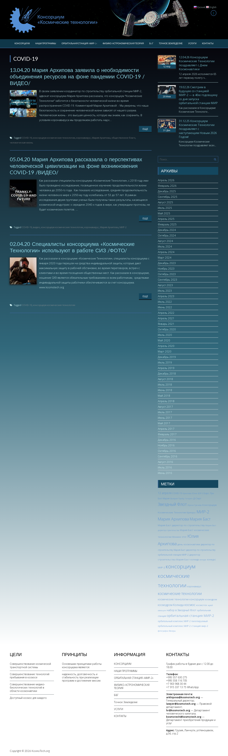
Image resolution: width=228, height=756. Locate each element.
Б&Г (151, 43)
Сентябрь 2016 (167, 456)
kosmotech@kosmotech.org (183, 716)
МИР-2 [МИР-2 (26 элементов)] (202, 512)
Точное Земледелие (171, 43)
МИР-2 (123, 226)
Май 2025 (164, 213)
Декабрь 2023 (167, 263)
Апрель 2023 (166, 296)
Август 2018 (165, 379)
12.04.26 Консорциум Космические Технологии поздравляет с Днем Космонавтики (196, 63)
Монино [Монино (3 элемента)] (176, 536)
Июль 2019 (165, 362)
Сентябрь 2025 (167, 196)
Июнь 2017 (165, 417)
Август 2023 (165, 285)
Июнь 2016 (165, 473)
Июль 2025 (165, 208)
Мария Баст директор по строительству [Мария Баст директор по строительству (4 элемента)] (181, 525)
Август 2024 (165, 241)
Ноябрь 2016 (166, 445)
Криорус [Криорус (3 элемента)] (191, 512)
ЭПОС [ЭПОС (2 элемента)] (184, 537)
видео (36, 226)
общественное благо (123, 137)
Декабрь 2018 (167, 373)
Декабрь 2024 (167, 230)
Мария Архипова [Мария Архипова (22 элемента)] (173, 519)
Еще (145, 128)
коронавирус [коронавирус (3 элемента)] (194, 586)
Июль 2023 (165, 290)
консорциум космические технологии (54, 137)
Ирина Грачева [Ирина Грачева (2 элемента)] (195, 505)
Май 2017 (164, 423)
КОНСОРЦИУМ (22, 43)
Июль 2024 (165, 246)
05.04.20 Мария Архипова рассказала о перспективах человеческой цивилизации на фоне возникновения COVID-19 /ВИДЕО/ (77, 165)
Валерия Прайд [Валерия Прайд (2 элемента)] (177, 498)
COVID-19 (27, 137)
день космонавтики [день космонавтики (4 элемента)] (188, 544)
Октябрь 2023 (167, 274)
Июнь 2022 (165, 307)
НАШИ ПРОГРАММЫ (45, 43)
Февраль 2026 (167, 185)
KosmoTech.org (41, 750)
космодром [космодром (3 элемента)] (211, 599)
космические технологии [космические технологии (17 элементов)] (180, 593)
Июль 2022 (165, 301)
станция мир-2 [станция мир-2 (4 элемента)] (199, 626)
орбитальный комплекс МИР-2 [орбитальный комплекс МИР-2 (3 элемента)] (174, 621)
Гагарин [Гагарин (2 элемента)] (189, 498)
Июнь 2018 (165, 390)
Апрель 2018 (166, 401)
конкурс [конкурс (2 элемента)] (203, 559)
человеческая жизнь (21, 142)
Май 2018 (164, 395)
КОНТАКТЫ (208, 43)
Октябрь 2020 (167, 329)
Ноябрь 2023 (166, 268)
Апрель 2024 (166, 252)
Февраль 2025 (167, 224)
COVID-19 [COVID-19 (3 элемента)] (177, 493)
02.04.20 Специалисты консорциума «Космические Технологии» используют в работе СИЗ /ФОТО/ (73, 246)
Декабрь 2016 (167, 440)
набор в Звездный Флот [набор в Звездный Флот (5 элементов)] (181, 610)
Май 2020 (164, 340)
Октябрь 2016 (167, 451)
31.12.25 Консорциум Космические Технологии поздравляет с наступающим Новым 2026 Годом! (198, 129)
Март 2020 (164, 351)
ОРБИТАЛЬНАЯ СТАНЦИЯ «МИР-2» (79, 43)
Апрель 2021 (166, 318)
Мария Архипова (101, 137)
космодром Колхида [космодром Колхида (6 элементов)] (171, 605)
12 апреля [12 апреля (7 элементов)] (165, 493)
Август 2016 (165, 462)
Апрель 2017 (166, 428)
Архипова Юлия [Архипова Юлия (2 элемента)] (190, 493)
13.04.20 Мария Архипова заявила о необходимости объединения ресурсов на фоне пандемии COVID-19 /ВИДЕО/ (78, 76)
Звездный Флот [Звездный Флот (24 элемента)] (172, 504)
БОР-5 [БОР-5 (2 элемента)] (200, 493)
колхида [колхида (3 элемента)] (194, 559)
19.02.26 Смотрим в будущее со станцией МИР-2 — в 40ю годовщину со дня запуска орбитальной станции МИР (198, 95)
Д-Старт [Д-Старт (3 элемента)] (197, 498)
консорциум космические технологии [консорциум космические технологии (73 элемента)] (176, 576)
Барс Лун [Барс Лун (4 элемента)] (209, 493)
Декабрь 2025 (167, 191)
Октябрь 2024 (167, 235)
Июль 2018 (165, 384)
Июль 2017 (165, 412)
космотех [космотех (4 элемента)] (201, 605)
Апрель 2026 (166, 180)
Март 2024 (164, 257)
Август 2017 (165, 406)
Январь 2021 (166, 324)
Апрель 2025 (166, 219)
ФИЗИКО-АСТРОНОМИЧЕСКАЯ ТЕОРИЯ (123, 43)
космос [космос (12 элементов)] (189, 604)
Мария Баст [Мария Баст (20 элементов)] (200, 519)
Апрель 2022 (166, 312)
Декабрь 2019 (167, 357)
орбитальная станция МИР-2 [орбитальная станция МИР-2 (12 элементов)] (190, 615)
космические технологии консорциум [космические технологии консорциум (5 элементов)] (181, 599)
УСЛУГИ (192, 43)
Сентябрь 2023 (167, 279)
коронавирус (83, 137)
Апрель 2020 (166, 346)
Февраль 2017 (167, 434)
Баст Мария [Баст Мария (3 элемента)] (164, 498)
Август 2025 (165, 202)
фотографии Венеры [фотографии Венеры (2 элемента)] (167, 631)
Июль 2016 (165, 467)
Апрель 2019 (166, 368)
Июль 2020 (165, 335)
